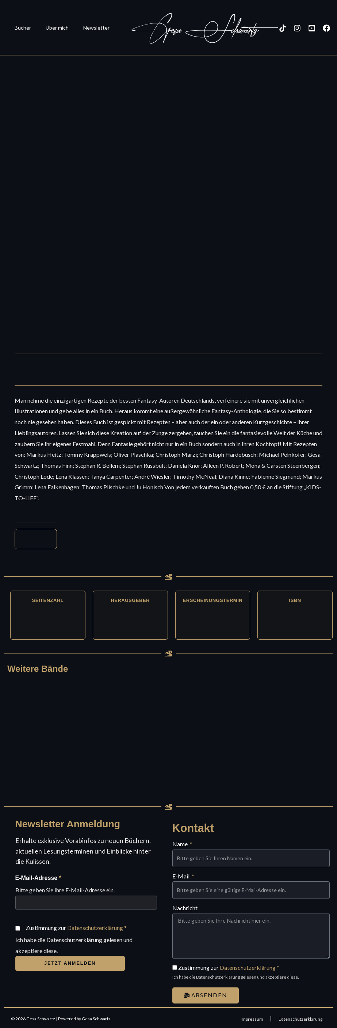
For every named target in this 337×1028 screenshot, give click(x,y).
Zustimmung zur (76, 928)
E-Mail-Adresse (38, 879)
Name (180, 842)
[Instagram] (284, 28)
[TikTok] (269, 28)
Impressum (252, 1017)
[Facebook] (313, 28)
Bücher (20, 28)
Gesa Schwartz (181, 30)
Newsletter (85, 28)
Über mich (50, 28)
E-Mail (181, 874)
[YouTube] (298, 28)
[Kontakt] (328, 28)
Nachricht (185, 906)
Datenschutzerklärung (95, 928)
